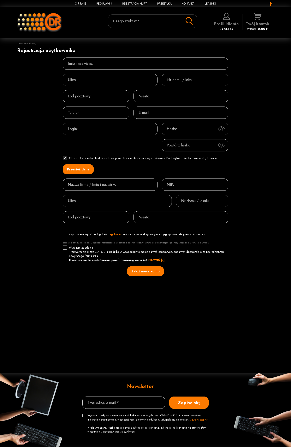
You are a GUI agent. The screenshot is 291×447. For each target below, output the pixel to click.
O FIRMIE (80, 3)
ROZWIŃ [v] (156, 260)
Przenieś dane (78, 169)
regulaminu (115, 234)
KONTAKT (188, 3)
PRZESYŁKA (164, 3)
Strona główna (26, 43)
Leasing (210, 3)
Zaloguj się (226, 22)
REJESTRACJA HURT (134, 3)
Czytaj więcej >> (199, 420)
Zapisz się (189, 402)
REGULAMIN (104, 3)
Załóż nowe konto (145, 271)
